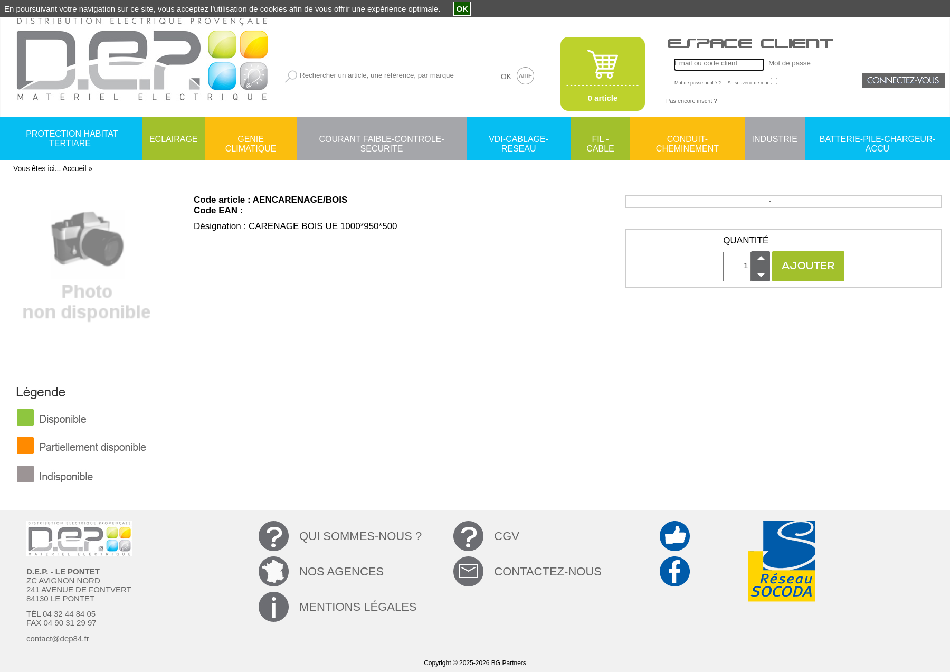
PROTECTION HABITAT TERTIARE (72, 138)
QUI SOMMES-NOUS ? (360, 536)
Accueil (74, 168)
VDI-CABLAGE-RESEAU (518, 140)
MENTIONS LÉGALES (358, 606)
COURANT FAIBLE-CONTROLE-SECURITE (381, 140)
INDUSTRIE (774, 139)
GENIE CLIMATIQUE (251, 140)
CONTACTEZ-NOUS (548, 571)
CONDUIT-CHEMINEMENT (687, 140)
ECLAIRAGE (173, 139)
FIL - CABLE (600, 140)
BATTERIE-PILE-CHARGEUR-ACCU (877, 140)
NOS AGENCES (341, 571)
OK (506, 76)
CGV (506, 536)
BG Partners (508, 663)
